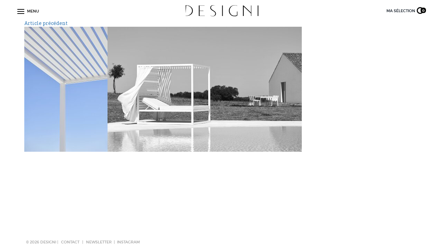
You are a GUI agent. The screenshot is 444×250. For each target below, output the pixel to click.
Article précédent (46, 23)
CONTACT (70, 242)
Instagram (128, 242)
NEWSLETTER (99, 242)
